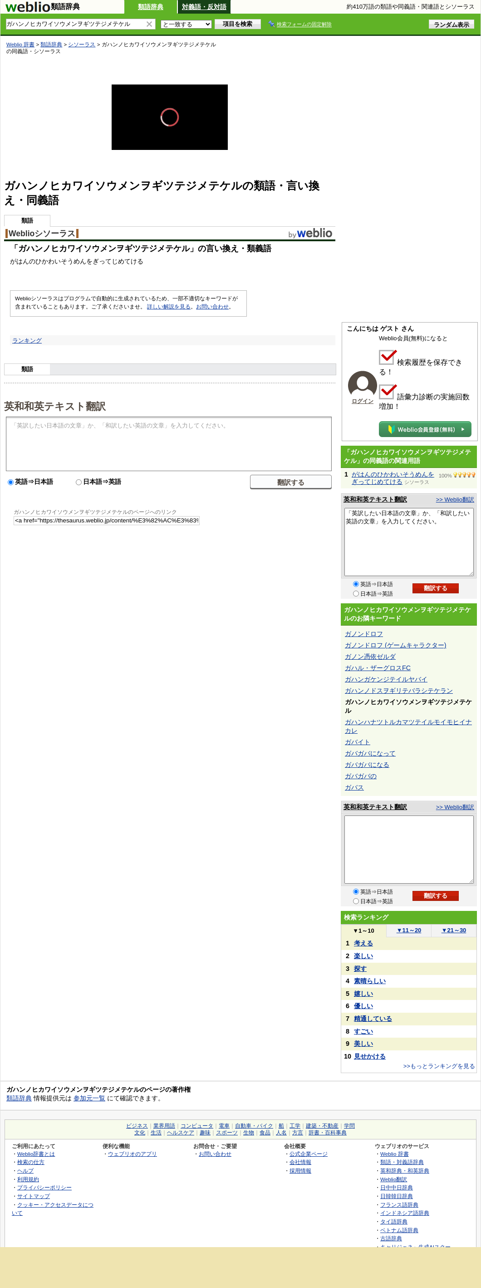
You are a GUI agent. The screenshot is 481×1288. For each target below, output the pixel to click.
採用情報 (300, 1171)
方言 (297, 1132)
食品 (265, 1132)
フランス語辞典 (399, 1205)
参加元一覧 (89, 1098)
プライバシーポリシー (44, 1187)
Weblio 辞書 (20, 44)
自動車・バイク (254, 1126)
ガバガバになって (370, 753)
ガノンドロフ (364, 633)
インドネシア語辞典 (404, 1213)
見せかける (370, 1056)
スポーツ (227, 1132)
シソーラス (81, 44)
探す (360, 968)
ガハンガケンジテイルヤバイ (386, 679)
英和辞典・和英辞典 (404, 1171)
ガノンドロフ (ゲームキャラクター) (395, 645)
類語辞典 (150, 6)
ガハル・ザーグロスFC (378, 667)
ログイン (362, 401)
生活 (156, 1132)
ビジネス (137, 1126)
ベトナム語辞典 (399, 1230)
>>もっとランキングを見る (439, 1066)
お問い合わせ (212, 306)
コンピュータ (197, 1126)
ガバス (354, 787)
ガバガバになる (367, 764)
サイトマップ (33, 1196)
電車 (224, 1126)
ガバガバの (361, 776)
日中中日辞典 (396, 1187)
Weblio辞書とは (36, 1154)
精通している (373, 1018)
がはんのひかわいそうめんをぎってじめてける (393, 478)
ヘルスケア (180, 1132)
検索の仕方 (30, 1162)
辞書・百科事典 (328, 1132)
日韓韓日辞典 (396, 1196)
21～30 (454, 930)
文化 (139, 1132)
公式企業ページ (309, 1154)
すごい (363, 1031)
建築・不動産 (322, 1126)
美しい (363, 1043)
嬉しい (363, 993)
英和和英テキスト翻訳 (55, 406)
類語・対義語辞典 (402, 1162)
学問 (349, 1126)
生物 (248, 1132)
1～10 (363, 930)
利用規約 (28, 1179)
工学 (295, 1126)
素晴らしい (370, 981)
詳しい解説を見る (169, 306)
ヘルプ (25, 1171)
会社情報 (300, 1162)
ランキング (27, 340)
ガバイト (357, 742)
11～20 (409, 930)
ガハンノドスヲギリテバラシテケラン (399, 690)
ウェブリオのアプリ (132, 1154)
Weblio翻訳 (393, 1179)
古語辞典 (391, 1238)
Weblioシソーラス (42, 233)
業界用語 (164, 1126)
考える (363, 943)
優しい (363, 1006)
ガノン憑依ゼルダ (370, 656)
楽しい (363, 956)
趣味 (205, 1132)
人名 (281, 1132)
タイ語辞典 (393, 1221)
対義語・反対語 (204, 6)
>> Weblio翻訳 (455, 499)
